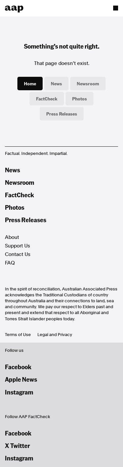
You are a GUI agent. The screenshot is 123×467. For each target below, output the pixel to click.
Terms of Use (18, 334)
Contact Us (18, 254)
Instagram (19, 392)
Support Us (17, 246)
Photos (79, 98)
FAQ (10, 263)
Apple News (21, 379)
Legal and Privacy (54, 334)
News (56, 83)
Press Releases (61, 114)
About (12, 237)
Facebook (18, 367)
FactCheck (46, 98)
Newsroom (88, 83)
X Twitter (17, 445)
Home (30, 83)
